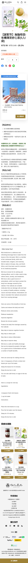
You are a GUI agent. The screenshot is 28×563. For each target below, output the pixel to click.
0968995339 (11, 553)
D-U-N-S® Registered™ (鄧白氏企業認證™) (14, 512)
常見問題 (14, 503)
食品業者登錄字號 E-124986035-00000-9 (14, 510)
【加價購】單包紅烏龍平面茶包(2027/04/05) (13, 106)
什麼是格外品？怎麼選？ (14, 499)
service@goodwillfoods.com (9, 551)
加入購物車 (20, 116)
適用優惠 (3, 50)
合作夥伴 (14, 501)
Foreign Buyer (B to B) (14, 517)
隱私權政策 (10, 549)
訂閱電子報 (14, 508)
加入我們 (14, 506)
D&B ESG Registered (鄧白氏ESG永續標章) (14, 515)
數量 (2, 59)
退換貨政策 (17, 549)
